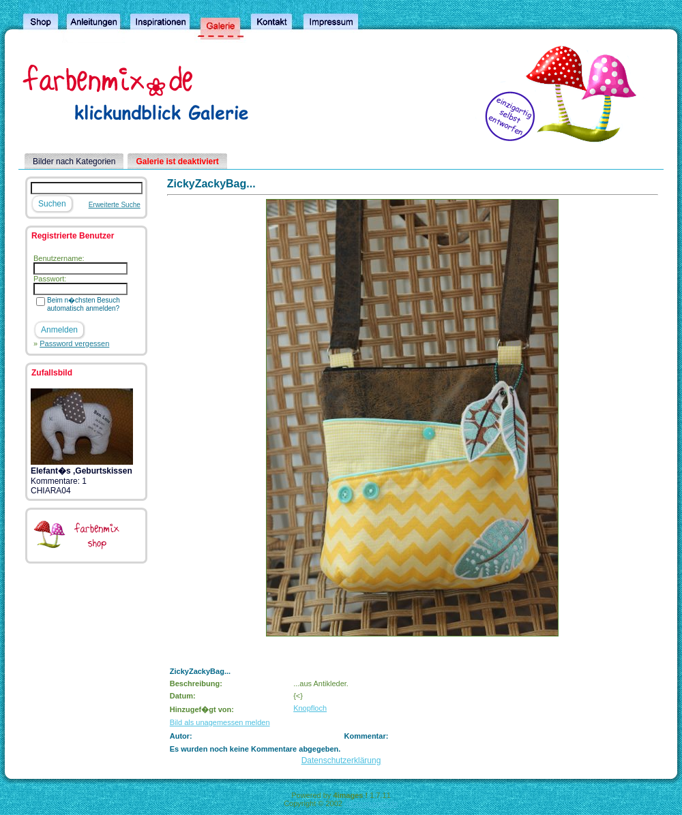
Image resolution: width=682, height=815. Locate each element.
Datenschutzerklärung (341, 760)
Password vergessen (74, 343)
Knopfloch (310, 708)
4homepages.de (371, 803)
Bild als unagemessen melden (220, 722)
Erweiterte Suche (114, 205)
